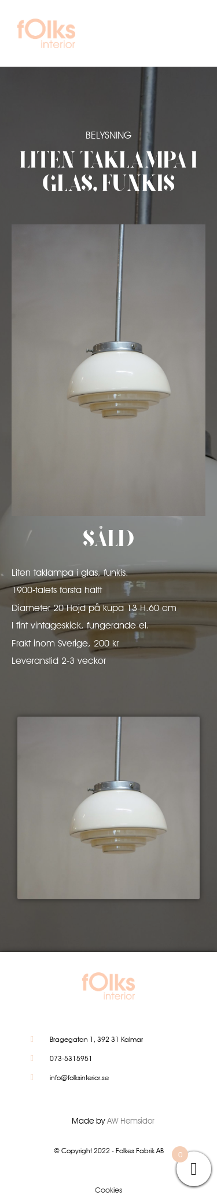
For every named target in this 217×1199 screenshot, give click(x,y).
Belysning (108, 135)
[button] (184, 36)
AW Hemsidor (131, 1120)
